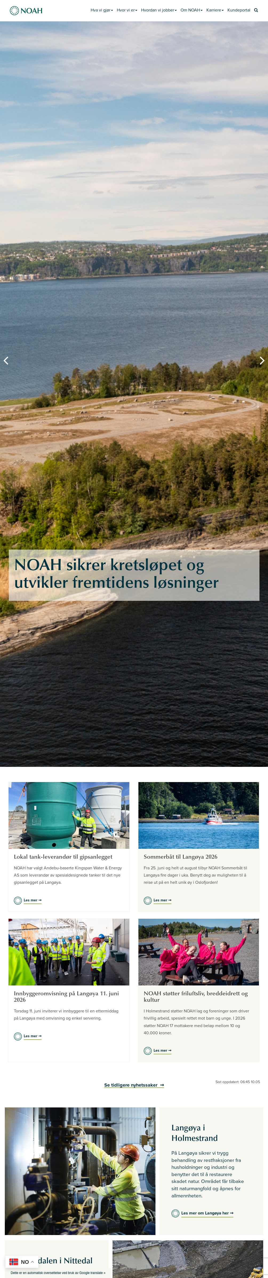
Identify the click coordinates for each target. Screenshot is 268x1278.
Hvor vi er (127, 10)
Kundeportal (238, 10)
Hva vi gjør (102, 10)
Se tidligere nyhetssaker (131, 1085)
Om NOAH (192, 10)
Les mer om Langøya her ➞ (207, 1213)
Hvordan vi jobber (159, 10)
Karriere (215, 10)
